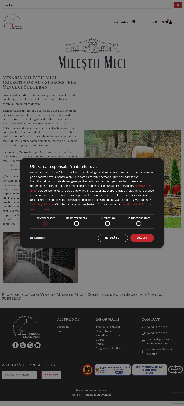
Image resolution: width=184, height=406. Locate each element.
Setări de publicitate (42, 204)
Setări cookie (129, 204)
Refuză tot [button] (113, 237)
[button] (38, 238)
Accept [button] (142, 237)
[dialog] (92, 203)
